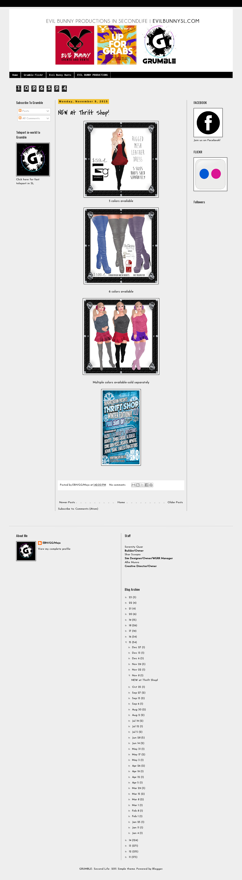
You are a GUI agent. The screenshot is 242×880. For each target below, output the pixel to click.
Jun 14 (136, 743)
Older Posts (175, 502)
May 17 (137, 754)
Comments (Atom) (86, 509)
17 (130, 631)
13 (130, 846)
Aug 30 (137, 709)
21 (130, 608)
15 (130, 642)
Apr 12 (136, 777)
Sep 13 (136, 698)
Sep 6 (136, 704)
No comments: (118, 485)
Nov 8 (136, 675)
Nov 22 (137, 669)
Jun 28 (136, 737)
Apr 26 (136, 766)
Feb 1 (135, 816)
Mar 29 (137, 788)
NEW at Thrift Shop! (83, 112)
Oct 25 (137, 687)
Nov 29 (137, 664)
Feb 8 (136, 810)
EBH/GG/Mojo (52, 543)
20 (131, 614)
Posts (24, 111)
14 (130, 840)
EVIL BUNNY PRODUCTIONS (92, 75)
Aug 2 (136, 715)
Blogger (157, 869)
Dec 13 (136, 653)
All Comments (29, 118)
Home (15, 75)
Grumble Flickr (33, 75)
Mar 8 (136, 799)
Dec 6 (136, 658)
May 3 (136, 760)
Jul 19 (136, 721)
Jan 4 (136, 833)
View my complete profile (54, 549)
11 (130, 857)
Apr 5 (136, 782)
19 (130, 620)
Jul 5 (135, 732)
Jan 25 (136, 822)
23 (131, 597)
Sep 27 (137, 692)
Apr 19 (136, 771)
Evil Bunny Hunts (60, 75)
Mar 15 (136, 794)
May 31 (137, 749)
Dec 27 (137, 647)
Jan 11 (136, 827)
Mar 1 (136, 805)
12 (130, 851)
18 (130, 625)
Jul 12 (136, 726)
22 (131, 603)
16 (130, 636)
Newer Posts (67, 502)
